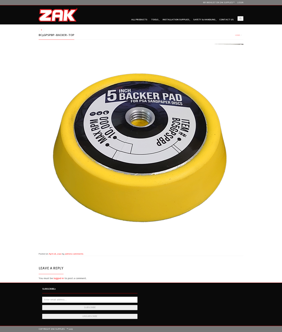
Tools (154, 19)
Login (240, 2)
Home (237, 35)
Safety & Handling (204, 19)
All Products (139, 19)
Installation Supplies (176, 19)
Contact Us (226, 19)
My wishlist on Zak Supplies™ (219, 2)
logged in (59, 278)
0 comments (77, 253)
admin (68, 253)
